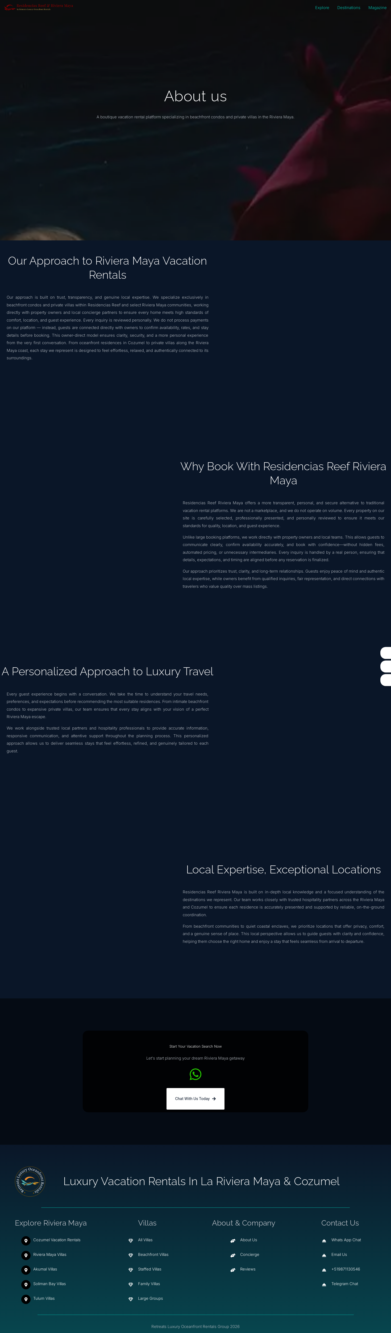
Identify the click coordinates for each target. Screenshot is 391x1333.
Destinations (348, 7)
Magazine (377, 7)
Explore (322, 7)
